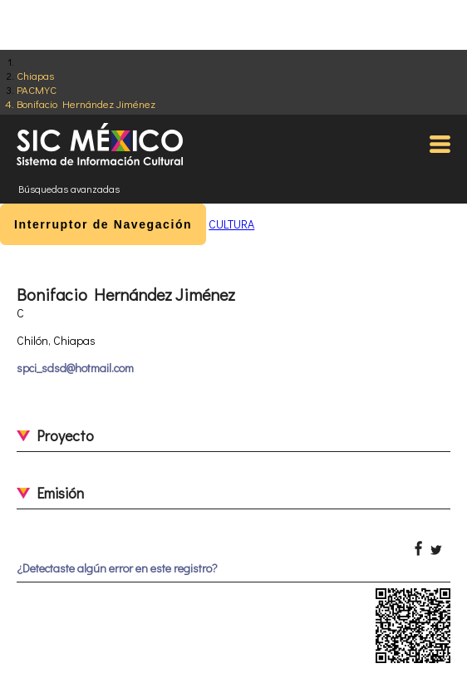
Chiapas (35, 75)
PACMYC (37, 89)
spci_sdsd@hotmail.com (75, 368)
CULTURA (231, 224)
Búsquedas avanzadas (69, 188)
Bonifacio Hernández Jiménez (86, 103)
